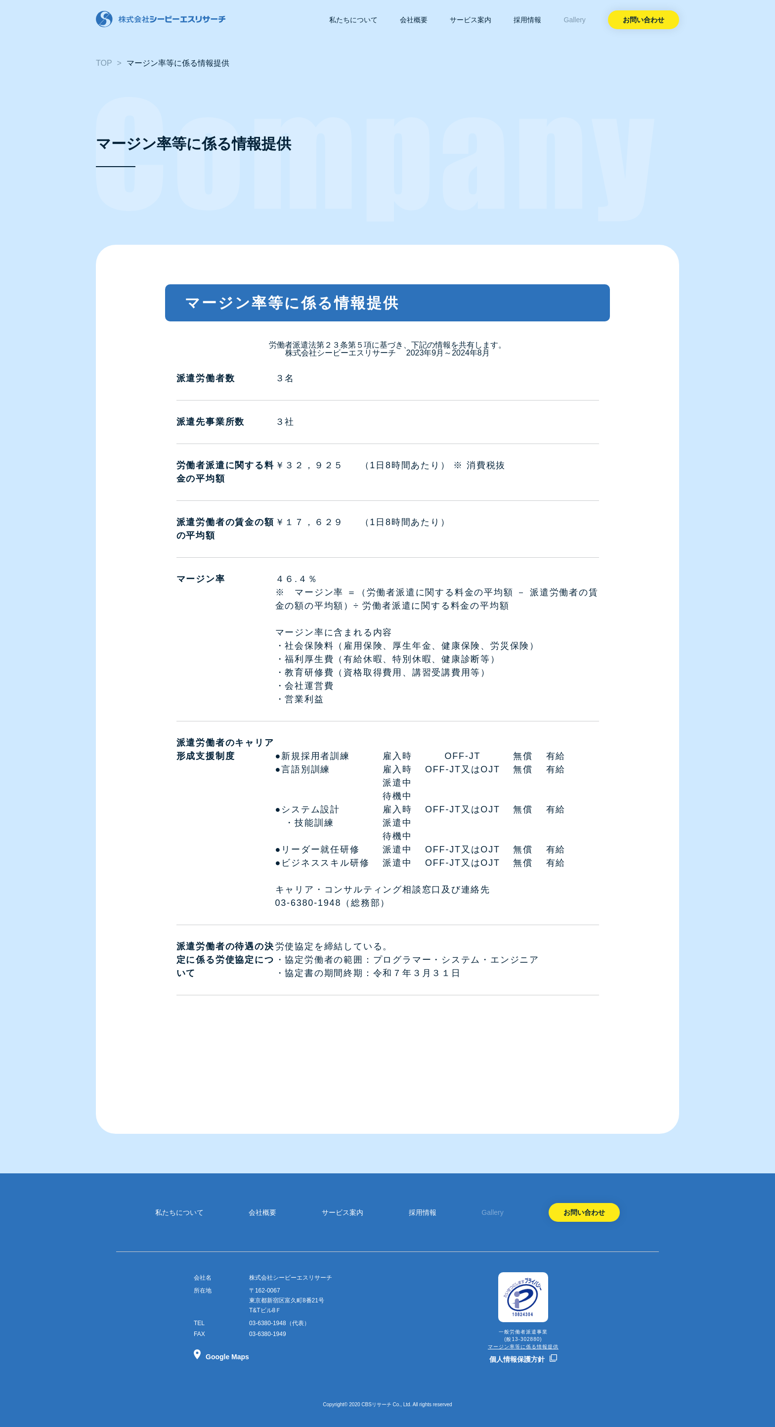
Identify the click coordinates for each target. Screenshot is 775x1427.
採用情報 (527, 19)
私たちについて (353, 19)
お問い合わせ (643, 20)
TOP (104, 63)
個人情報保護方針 (517, 1359)
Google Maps (227, 1357)
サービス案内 (470, 19)
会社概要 (414, 19)
